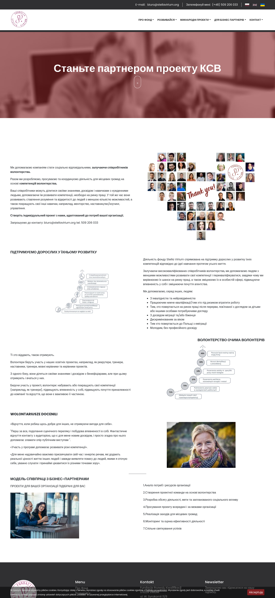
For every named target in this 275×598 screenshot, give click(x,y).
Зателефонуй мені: (212, 5)
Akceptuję (256, 592)
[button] (146, 19)
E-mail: (157, 5)
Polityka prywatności (156, 590)
